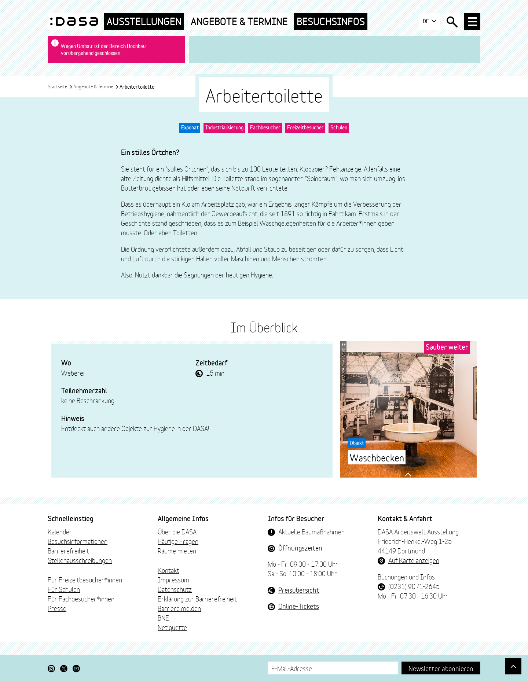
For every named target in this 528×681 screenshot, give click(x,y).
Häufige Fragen (178, 541)
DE (429, 21)
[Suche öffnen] (452, 21)
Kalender (60, 531)
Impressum (173, 579)
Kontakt (168, 570)
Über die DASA (177, 531)
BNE (163, 617)
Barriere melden (179, 608)
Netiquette (172, 627)
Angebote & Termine (239, 21)
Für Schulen (64, 589)
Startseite (60, 86)
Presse (57, 608)
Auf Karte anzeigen (413, 560)
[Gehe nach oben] (513, 666)
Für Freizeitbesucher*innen (85, 579)
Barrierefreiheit (68, 550)
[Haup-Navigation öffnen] (472, 21)
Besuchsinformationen (77, 541)
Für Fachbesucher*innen (81, 598)
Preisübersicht (298, 590)
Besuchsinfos (331, 21)
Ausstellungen (144, 21)
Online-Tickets (298, 606)
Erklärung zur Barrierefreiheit (197, 598)
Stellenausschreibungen (80, 560)
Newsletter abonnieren (440, 668)
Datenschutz (175, 589)
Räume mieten (177, 550)
